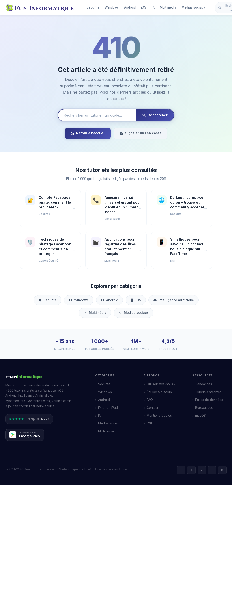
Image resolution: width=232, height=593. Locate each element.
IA (153, 7)
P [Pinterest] (222, 470)
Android (130, 7)
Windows (112, 7)
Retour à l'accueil (87, 133)
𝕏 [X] (191, 470)
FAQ (150, 400)
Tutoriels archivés (208, 392)
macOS (200, 415)
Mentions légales (159, 415)
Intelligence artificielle (173, 300)
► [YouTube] (201, 470)
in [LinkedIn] (212, 470)
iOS (143, 7)
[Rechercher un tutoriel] (97, 115)
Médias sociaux (193, 7)
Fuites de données (209, 400)
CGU (150, 423)
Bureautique (204, 407)
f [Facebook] (181, 470)
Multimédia (168, 7)
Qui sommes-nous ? (161, 384)
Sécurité (93, 7)
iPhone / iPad (108, 407)
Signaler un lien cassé (140, 133)
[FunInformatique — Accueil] (41, 7)
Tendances (203, 384)
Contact (152, 407)
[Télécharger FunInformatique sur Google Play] (24, 435)
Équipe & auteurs (159, 392)
